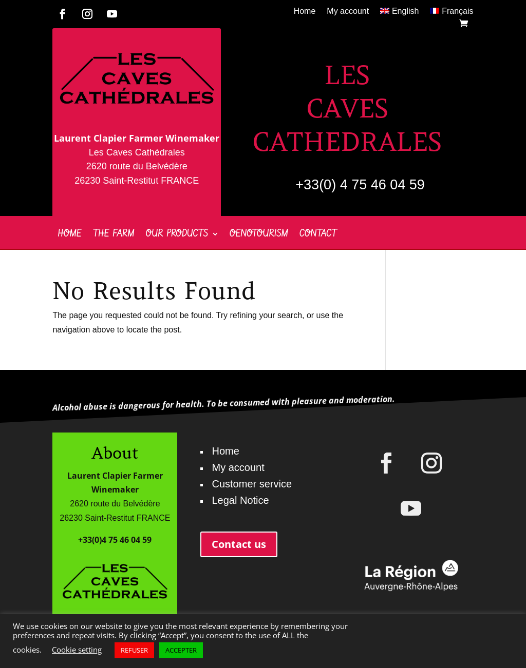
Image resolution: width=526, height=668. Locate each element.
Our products (177, 235)
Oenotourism (259, 235)
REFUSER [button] (134, 650)
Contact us (239, 544)
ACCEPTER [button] (181, 650)
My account (348, 11)
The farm (114, 235)
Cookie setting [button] (77, 649)
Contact (318, 235)
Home (305, 11)
